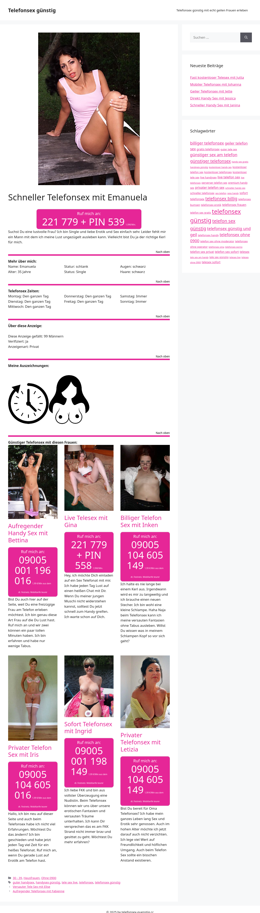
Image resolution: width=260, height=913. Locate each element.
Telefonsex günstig (32, 10)
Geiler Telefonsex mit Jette (211, 91)
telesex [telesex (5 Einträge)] (244, 252)
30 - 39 (17, 878)
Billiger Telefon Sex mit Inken (140, 521)
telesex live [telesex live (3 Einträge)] (235, 257)
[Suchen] (246, 37)
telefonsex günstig (107, 882)
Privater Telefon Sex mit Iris (30, 751)
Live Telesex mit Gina (86, 521)
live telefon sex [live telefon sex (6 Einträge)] (229, 177)
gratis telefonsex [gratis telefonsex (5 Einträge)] (208, 149)
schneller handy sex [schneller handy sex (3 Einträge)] (235, 188)
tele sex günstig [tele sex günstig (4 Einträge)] (219, 257)
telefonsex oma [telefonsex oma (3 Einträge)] (216, 247)
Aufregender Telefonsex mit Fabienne (38, 891)
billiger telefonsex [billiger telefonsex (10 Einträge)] (207, 143)
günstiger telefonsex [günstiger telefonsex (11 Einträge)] (210, 161)
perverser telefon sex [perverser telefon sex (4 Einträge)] (214, 183)
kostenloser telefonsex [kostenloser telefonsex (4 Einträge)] (218, 172)
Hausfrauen (32, 878)
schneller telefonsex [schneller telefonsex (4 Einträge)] (202, 193)
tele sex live (70, 882)
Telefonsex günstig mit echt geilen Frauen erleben (212, 10)
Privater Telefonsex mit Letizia (140, 742)
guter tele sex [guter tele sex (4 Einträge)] (228, 149)
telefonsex (86, 882)
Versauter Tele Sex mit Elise (31, 887)
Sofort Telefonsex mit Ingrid (88, 727)
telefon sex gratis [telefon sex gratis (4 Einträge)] (200, 212)
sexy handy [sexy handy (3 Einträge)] (233, 193)
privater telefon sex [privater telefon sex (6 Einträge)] (209, 187)
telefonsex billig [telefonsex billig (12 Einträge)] (221, 198)
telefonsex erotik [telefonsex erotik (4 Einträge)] (211, 205)
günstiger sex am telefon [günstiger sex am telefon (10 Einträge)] (213, 154)
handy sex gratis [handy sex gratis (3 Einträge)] (240, 161)
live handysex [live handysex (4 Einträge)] (208, 177)
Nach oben (163, 252)
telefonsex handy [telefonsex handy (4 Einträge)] (208, 235)
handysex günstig (48, 882)
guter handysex (23, 882)
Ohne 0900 (48, 878)
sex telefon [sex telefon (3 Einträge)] (220, 193)
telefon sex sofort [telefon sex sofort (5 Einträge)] (227, 252)
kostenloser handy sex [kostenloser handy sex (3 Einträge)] (220, 167)
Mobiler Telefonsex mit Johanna (215, 84)
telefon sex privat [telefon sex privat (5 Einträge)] (202, 252)
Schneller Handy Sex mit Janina (215, 105)
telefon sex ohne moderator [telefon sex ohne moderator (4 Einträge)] (217, 241)
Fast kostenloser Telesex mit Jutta (217, 77)
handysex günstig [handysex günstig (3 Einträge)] (199, 167)
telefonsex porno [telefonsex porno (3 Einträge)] (233, 247)
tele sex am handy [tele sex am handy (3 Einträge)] (199, 257)
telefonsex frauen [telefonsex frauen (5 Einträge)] (234, 205)
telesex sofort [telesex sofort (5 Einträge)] (211, 262)
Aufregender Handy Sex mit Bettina (28, 533)
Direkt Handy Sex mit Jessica (213, 98)
